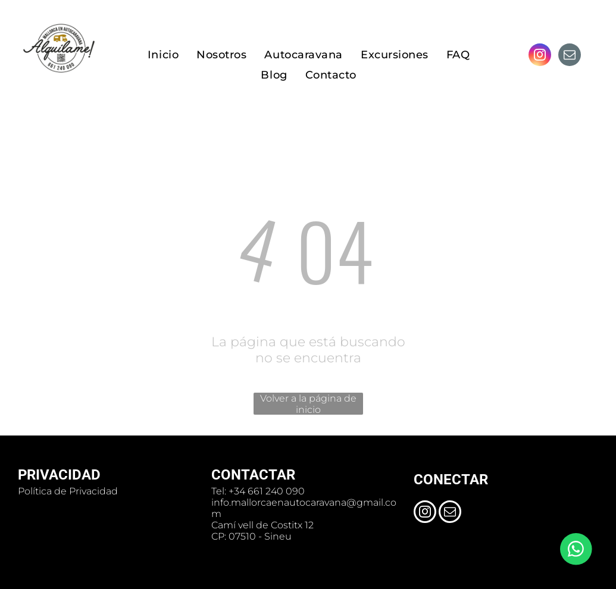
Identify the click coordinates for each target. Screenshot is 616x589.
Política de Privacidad (68, 491)
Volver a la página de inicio (308, 404)
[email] (569, 56)
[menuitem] (163, 55)
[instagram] (540, 56)
